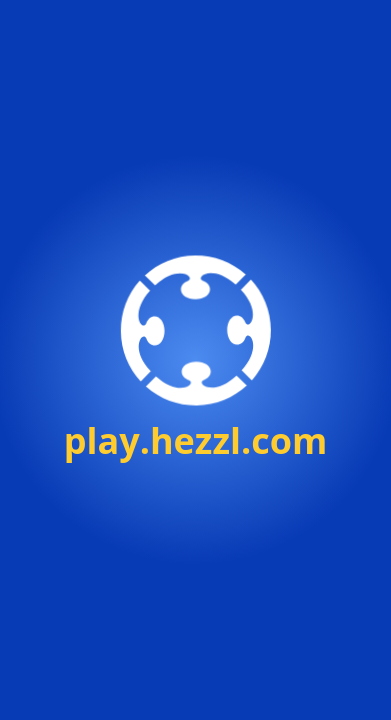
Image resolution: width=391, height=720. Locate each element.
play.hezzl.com (196, 440)
